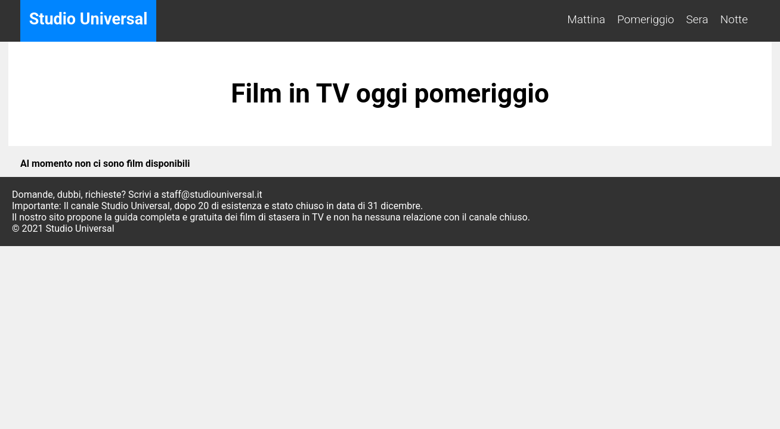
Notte (734, 19)
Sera (697, 19)
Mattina (586, 19)
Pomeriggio (645, 19)
